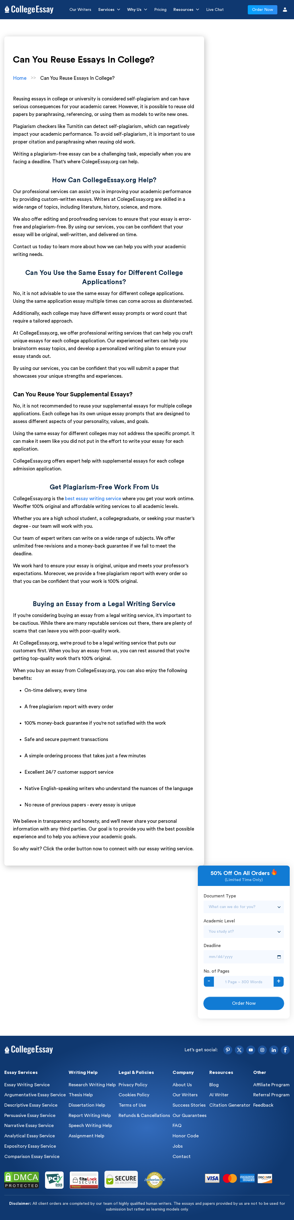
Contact (182, 1156)
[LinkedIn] (273, 1050)
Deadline (212, 946)
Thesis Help (81, 1095)
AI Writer (219, 1095)
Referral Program (271, 1095)
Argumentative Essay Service (35, 1095)
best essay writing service (93, 498)
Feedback (263, 1105)
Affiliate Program (271, 1085)
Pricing (160, 10)
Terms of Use (132, 1105)
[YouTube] (250, 1050)
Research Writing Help (92, 1085)
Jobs (178, 1146)
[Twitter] (239, 1050)
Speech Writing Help (90, 1125)
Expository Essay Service (30, 1146)
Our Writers (80, 10)
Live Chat (215, 10)
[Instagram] (262, 1050)
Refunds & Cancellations (144, 1115)
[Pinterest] (227, 1050)
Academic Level (219, 921)
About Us (182, 1085)
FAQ (177, 1125)
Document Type (220, 896)
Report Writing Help (90, 1115)
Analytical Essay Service (29, 1136)
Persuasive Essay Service (29, 1115)
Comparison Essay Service (31, 1156)
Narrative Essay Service (29, 1125)
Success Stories (189, 1105)
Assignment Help (86, 1136)
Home (19, 78)
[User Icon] (285, 9)
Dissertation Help (87, 1105)
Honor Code (186, 1136)
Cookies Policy (134, 1095)
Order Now (262, 10)
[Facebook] (285, 1050)
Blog (214, 1085)
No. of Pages (216, 971)
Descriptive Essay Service (30, 1105)
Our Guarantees (189, 1115)
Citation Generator (229, 1105)
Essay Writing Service (27, 1085)
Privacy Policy (133, 1085)
